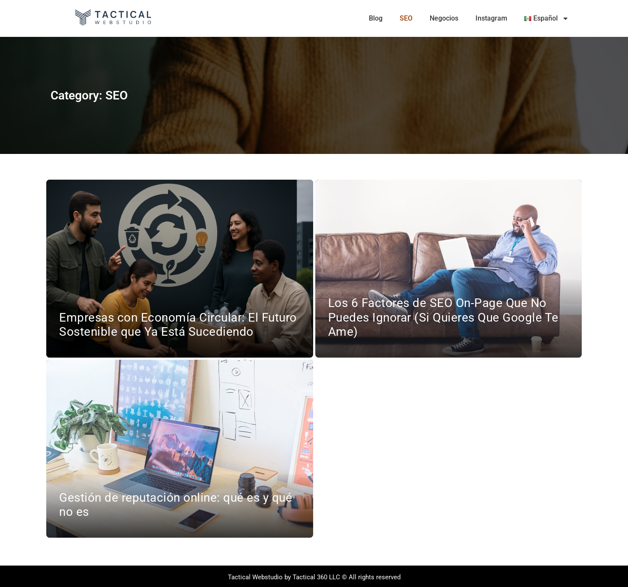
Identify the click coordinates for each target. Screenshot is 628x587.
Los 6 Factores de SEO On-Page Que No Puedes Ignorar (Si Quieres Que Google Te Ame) (443, 317)
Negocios (444, 18)
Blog (376, 18)
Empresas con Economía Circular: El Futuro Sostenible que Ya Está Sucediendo (178, 324)
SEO (406, 18)
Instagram (491, 18)
